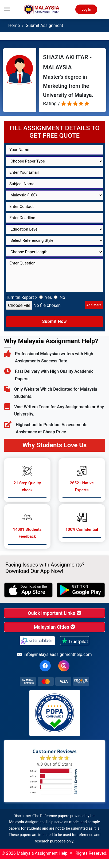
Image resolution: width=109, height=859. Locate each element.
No (62, 297)
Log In (86, 9)
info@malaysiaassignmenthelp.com (54, 654)
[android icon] (81, 590)
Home (14, 25)
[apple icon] (28, 590)
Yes (48, 297)
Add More (94, 305)
